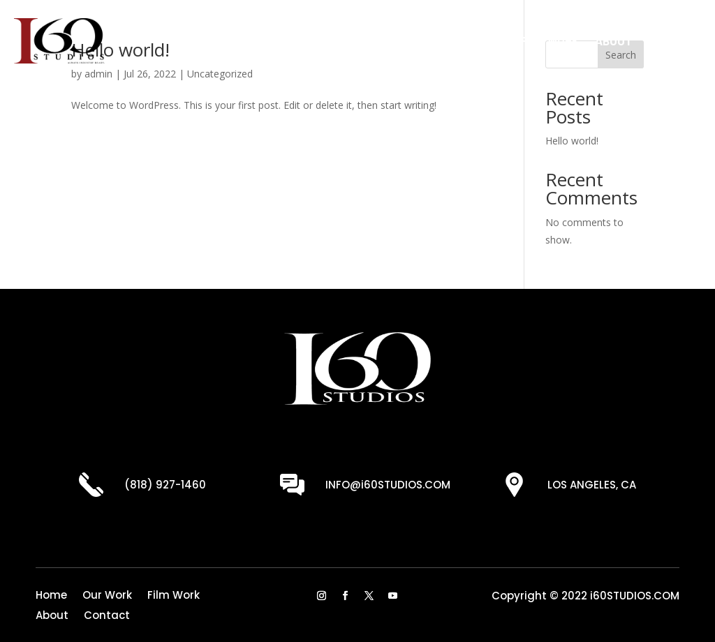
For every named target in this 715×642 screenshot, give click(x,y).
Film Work (550, 40)
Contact (674, 40)
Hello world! (571, 140)
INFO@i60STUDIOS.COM (387, 484)
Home (418, 40)
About (614, 40)
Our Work (476, 40)
